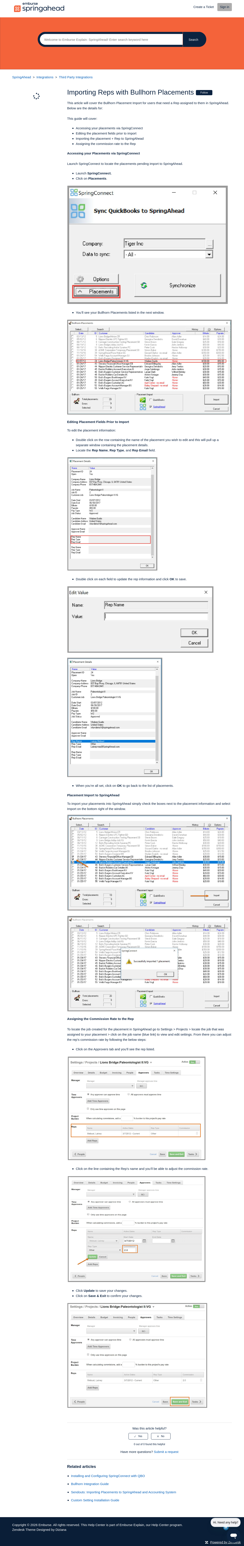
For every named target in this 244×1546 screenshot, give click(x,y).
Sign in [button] (224, 7)
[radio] (138, 1436)
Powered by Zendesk (225, 1542)
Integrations (44, 77)
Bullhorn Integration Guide (90, 1484)
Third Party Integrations (76, 77)
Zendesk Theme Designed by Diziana (39, 1529)
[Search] (110, 39)
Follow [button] (204, 92)
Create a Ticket (204, 7)
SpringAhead (21, 77)
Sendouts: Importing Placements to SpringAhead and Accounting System (123, 1492)
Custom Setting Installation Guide (95, 1500)
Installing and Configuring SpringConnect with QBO (108, 1476)
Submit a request (166, 1452)
